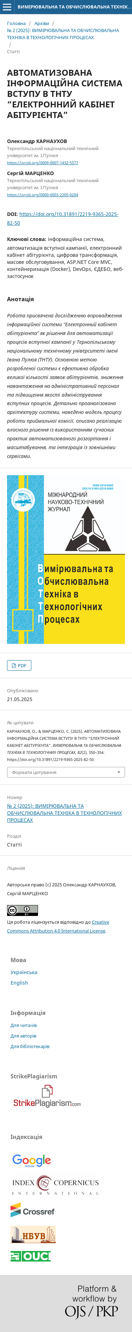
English (19, 982)
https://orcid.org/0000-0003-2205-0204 (42, 194)
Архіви (41, 23)
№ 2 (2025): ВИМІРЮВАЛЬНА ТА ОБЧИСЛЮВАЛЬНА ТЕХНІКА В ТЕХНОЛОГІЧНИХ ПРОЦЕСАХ (63, 34)
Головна (16, 23)
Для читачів (24, 1025)
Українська (24, 972)
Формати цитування (34, 772)
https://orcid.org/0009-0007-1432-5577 (42, 162)
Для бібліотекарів (30, 1046)
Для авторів (23, 1036)
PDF (21, 665)
